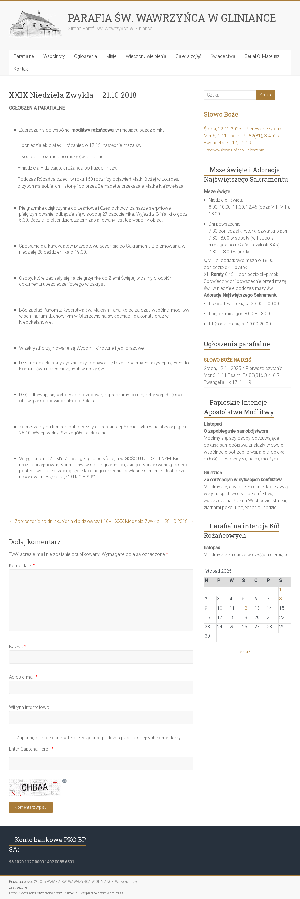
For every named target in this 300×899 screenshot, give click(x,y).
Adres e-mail (23, 677)
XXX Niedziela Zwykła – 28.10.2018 (154, 521)
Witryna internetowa (29, 707)
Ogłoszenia (85, 56)
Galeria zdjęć (188, 56)
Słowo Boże (221, 114)
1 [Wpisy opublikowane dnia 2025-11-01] (280, 589)
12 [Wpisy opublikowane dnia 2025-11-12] (244, 608)
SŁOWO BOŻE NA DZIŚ (227, 360)
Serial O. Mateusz (262, 56)
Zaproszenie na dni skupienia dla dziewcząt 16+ (60, 521)
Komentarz (22, 565)
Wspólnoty (54, 56)
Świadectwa (222, 56)
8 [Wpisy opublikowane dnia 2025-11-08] (280, 599)
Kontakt (21, 69)
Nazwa (17, 646)
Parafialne (24, 56)
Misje (111, 56)
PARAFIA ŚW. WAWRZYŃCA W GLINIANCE (172, 18)
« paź (245, 652)
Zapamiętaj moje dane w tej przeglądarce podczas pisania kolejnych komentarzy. (99, 737)
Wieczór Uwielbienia (146, 56)
